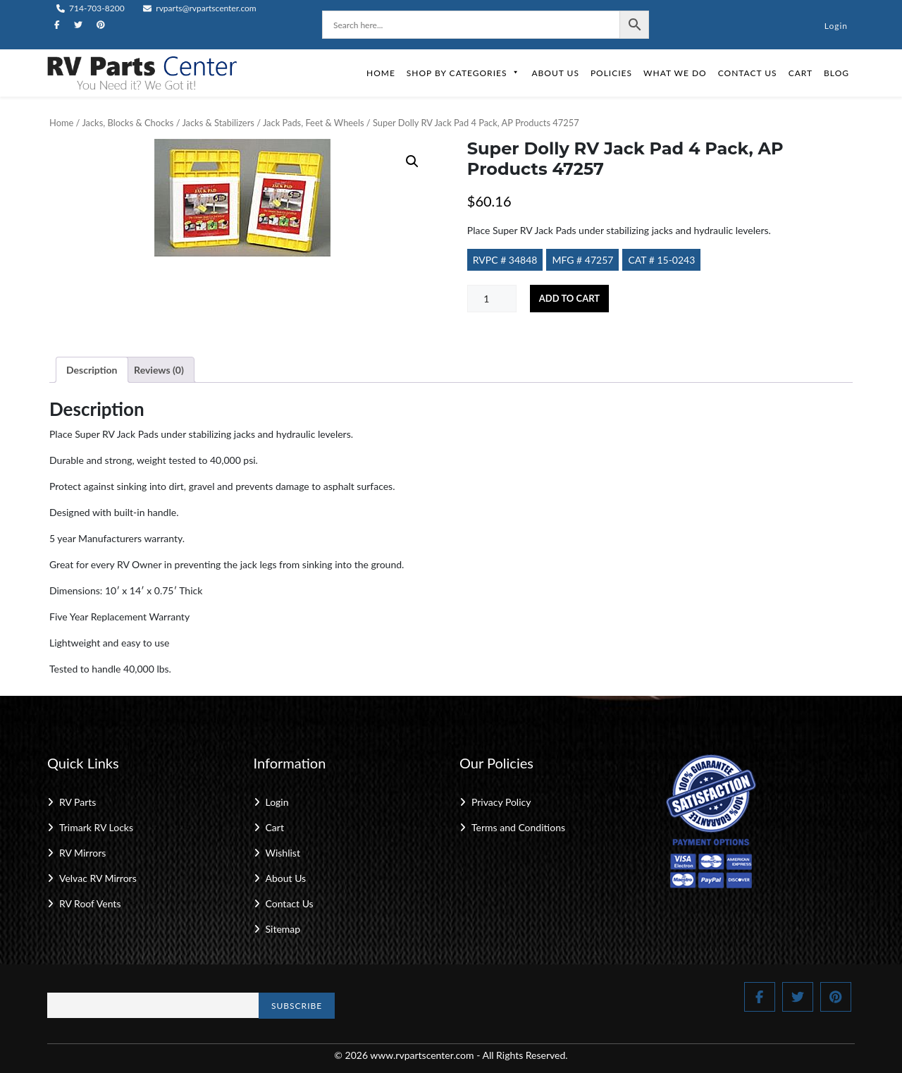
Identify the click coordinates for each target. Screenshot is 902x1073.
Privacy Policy (501, 802)
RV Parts (77, 802)
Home (380, 73)
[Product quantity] (492, 298)
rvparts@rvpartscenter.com (200, 8)
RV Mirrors (82, 853)
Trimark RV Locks (96, 827)
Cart (801, 73)
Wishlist (283, 853)
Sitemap (283, 929)
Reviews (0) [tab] (159, 370)
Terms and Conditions (518, 827)
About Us (555, 73)
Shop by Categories (464, 73)
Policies (611, 73)
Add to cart (569, 298)
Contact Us (747, 73)
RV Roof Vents (90, 903)
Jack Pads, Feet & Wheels (313, 122)
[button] (412, 161)
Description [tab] (92, 370)
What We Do (675, 73)
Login (836, 25)
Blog (836, 73)
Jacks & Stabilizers (218, 122)
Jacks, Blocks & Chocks (127, 122)
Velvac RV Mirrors (98, 878)
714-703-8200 (90, 8)
